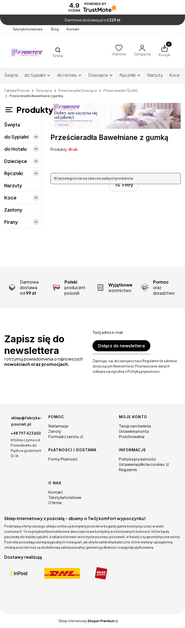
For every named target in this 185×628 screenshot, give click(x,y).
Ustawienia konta (134, 431)
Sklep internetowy (86, 621)
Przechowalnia (131, 436)
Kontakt (73, 29)
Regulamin (128, 469)
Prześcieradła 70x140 (120, 91)
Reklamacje (58, 426)
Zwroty (54, 431)
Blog (55, 29)
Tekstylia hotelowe (28, 29)
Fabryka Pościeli (17, 91)
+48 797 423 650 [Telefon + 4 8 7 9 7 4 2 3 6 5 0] (26, 433)
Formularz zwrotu (64, 436)
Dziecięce (44, 91)
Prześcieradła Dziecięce (77, 91)
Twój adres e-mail (107, 332)
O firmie (55, 502)
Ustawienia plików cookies (142, 464)
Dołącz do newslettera (121, 345)
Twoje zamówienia (135, 426)
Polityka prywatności (137, 459)
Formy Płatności (62, 459)
